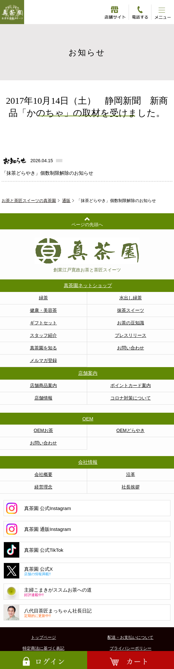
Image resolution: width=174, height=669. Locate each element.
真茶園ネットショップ (88, 285)
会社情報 (87, 462)
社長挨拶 (131, 486)
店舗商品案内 (43, 385)
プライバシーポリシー (130, 648)
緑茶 (43, 297)
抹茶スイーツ (130, 310)
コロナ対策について (130, 398)
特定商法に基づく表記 (43, 648)
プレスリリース (130, 335)
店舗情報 (43, 398)
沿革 (130, 474)
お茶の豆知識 (130, 322)
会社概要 (43, 474)
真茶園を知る (43, 347)
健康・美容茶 (43, 310)
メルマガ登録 (43, 360)
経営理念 (43, 486)
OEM (87, 418)
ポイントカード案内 (130, 385)
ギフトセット (43, 322)
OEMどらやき (130, 430)
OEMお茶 (43, 430)
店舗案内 (87, 373)
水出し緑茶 (130, 297)
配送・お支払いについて (130, 637)
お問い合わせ (130, 347)
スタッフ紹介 (43, 335)
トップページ (43, 637)
